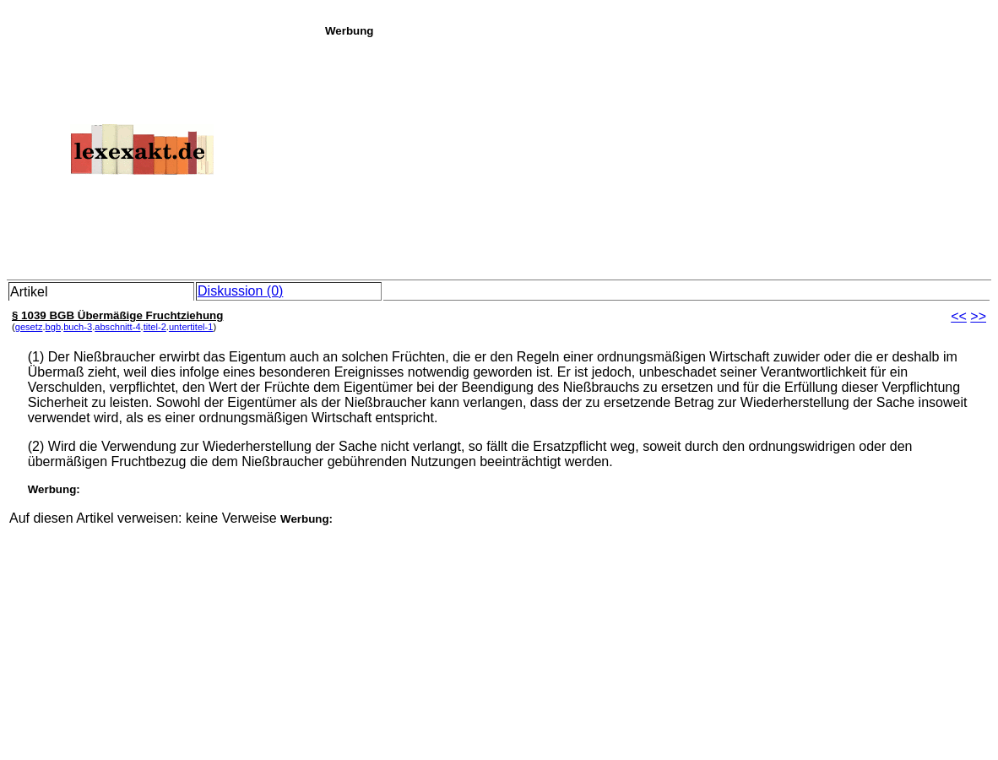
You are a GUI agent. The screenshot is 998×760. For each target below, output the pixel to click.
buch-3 (77, 327)
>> (978, 316)
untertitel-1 (191, 327)
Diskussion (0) (240, 291)
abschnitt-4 (117, 327)
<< (959, 316)
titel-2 (155, 327)
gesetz (29, 327)
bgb (54, 327)
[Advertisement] (657, 155)
